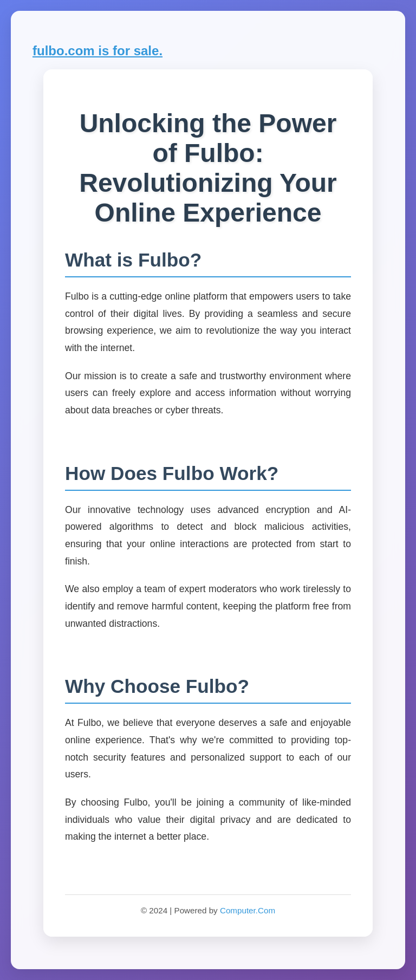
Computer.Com (247, 910)
